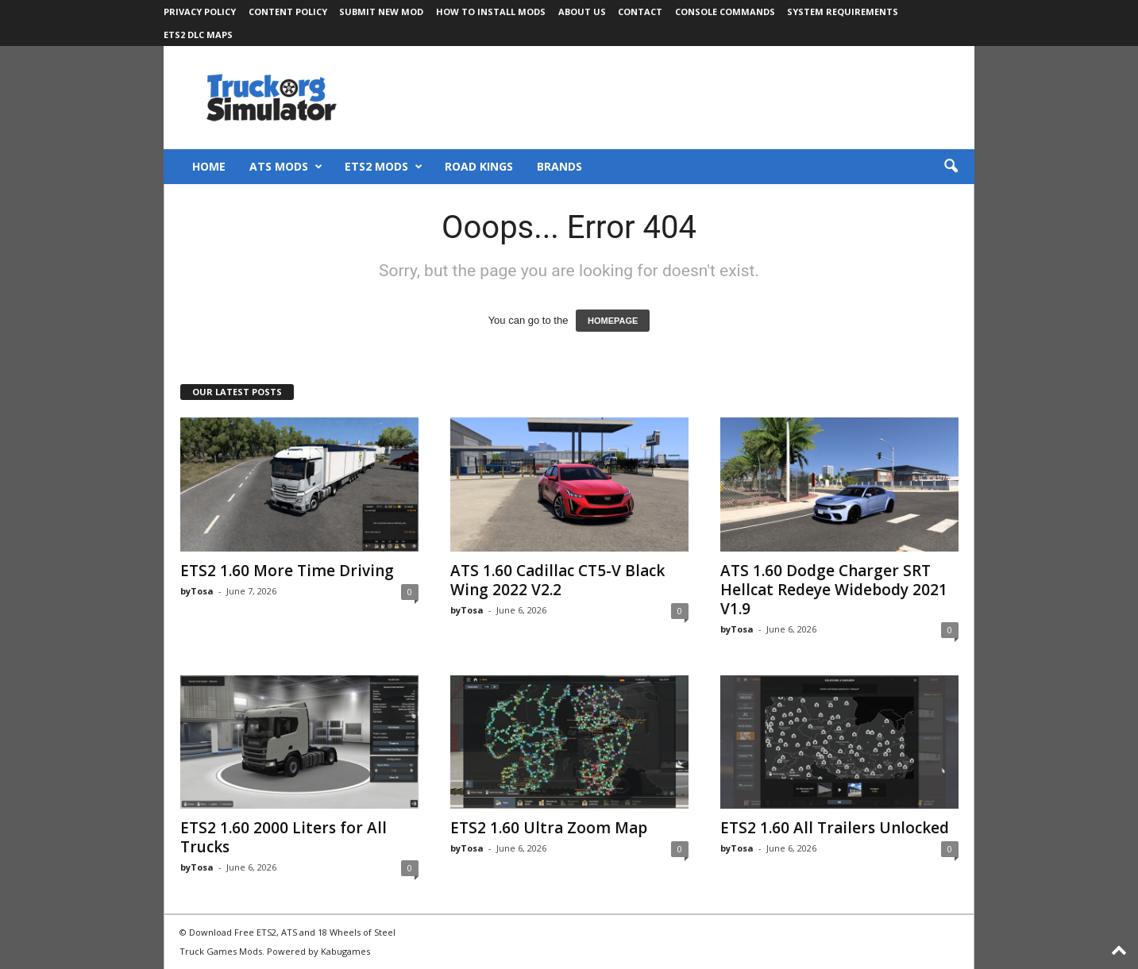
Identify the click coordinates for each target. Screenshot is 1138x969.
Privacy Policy (200, 11)
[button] (950, 166)
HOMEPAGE (613, 320)
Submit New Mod (381, 11)
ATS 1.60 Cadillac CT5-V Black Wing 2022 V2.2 (557, 580)
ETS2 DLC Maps (198, 34)
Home (209, 166)
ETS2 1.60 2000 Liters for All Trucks (283, 837)
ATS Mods (285, 166)
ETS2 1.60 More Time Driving (287, 570)
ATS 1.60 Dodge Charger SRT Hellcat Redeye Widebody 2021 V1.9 (833, 589)
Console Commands (725, 11)
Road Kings (479, 166)
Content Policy (288, 11)
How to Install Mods (491, 11)
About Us (582, 11)
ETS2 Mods (383, 166)
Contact (640, 11)
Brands (559, 166)
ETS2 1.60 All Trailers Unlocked (834, 827)
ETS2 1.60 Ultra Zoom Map (548, 827)
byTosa (197, 591)
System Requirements (842, 11)
